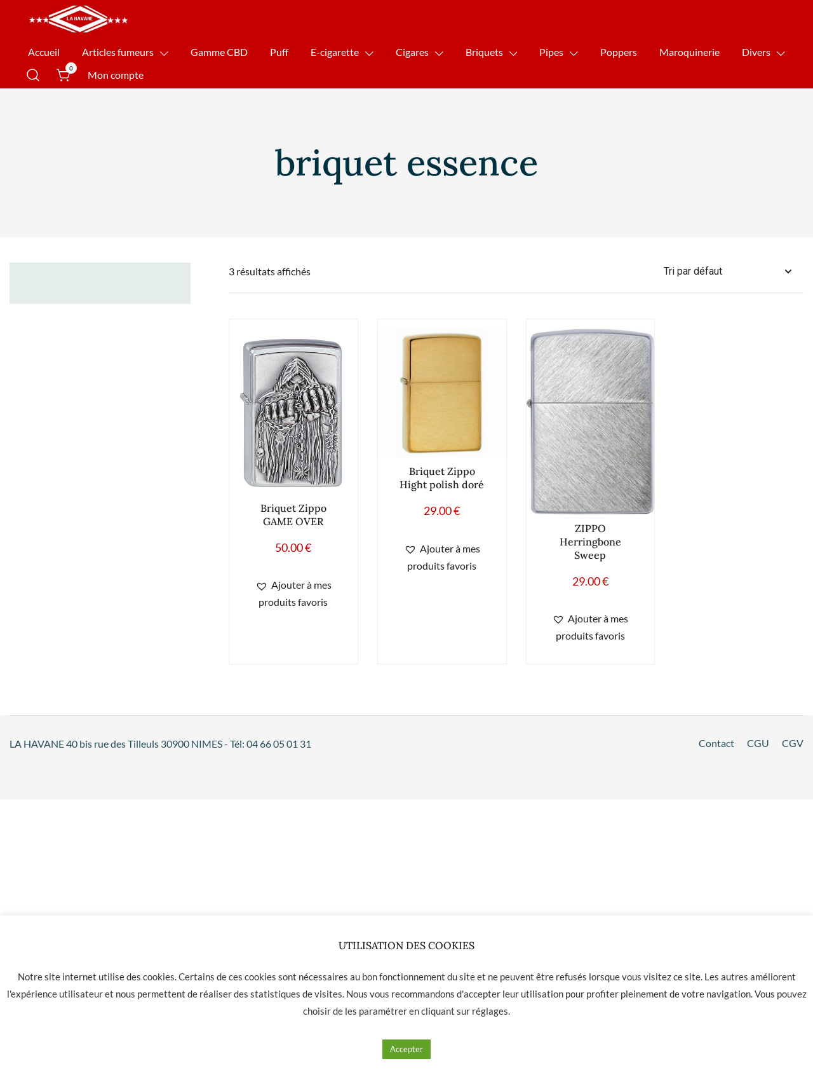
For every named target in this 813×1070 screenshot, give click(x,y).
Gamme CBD (219, 52)
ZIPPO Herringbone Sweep (590, 541)
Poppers (618, 52)
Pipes (551, 52)
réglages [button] (490, 1011)
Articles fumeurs (118, 52)
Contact (716, 743)
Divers (756, 52)
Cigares (412, 52)
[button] (293, 594)
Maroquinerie (689, 52)
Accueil (44, 52)
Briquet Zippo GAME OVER (293, 515)
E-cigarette (335, 52)
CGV (792, 743)
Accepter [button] (406, 1049)
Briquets (484, 52)
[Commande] (733, 271)
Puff (279, 52)
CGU (758, 743)
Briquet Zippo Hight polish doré (442, 478)
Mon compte (116, 75)
